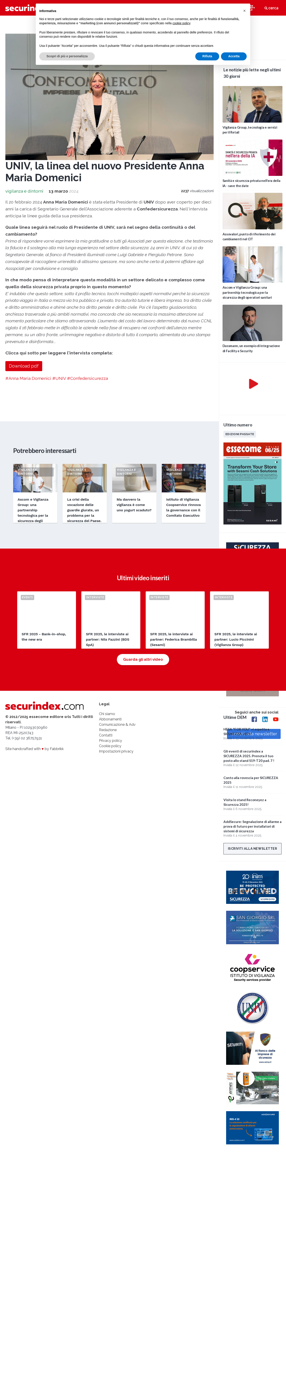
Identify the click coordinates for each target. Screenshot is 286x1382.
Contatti (105, 735)
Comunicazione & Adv (117, 724)
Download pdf (24, 366)
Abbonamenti (110, 719)
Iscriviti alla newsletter (252, 848)
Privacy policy (110, 740)
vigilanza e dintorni (24, 191)
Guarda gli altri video (143, 659)
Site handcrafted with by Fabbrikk (34, 749)
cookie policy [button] (181, 23)
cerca (271, 7)
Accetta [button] (234, 56)
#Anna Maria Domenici (28, 378)
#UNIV (59, 378)
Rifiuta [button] (207, 56)
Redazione (108, 730)
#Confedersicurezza (87, 378)
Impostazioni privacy (116, 751)
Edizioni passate (239, 434)
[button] (244, 10)
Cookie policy (110, 746)
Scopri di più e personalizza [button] (67, 56)
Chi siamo (107, 714)
